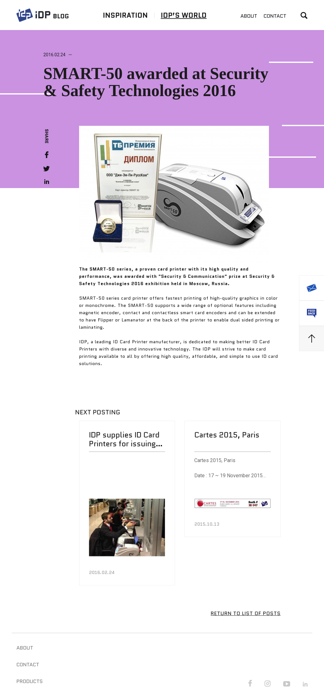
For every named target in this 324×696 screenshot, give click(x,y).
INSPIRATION (125, 15)
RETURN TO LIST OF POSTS (246, 613)
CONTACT (275, 16)
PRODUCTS (29, 681)
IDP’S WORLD (184, 15)
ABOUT (248, 16)
